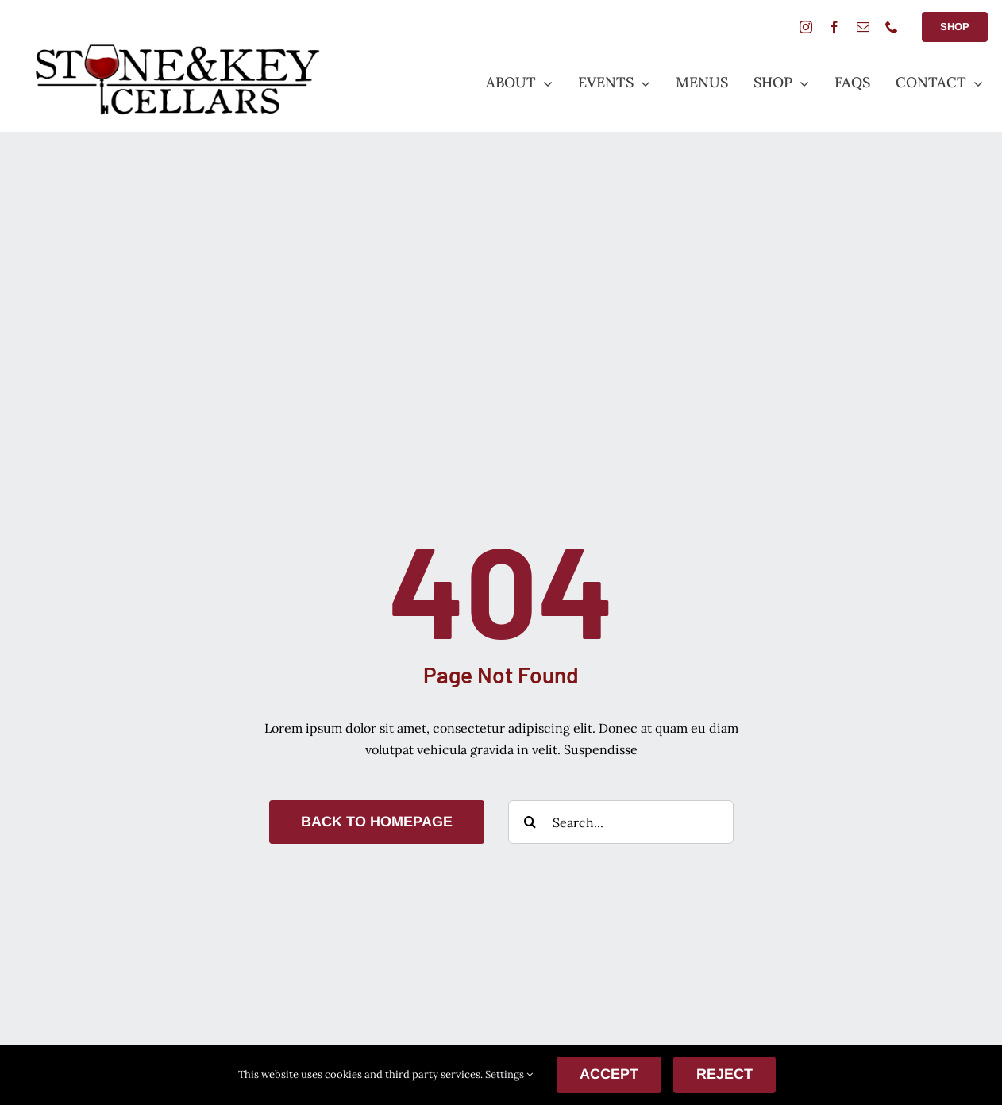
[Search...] (621, 822)
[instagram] (806, 27)
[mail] (863, 27)
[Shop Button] (955, 27)
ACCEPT (609, 1074)
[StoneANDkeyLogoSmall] (177, 48)
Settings (509, 1074)
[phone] (891, 27)
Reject (724, 1074)
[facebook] (834, 27)
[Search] (530, 822)
